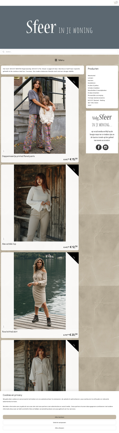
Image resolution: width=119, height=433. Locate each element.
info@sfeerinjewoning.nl (14, 418)
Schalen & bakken (94, 88)
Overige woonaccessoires (96, 98)
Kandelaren (91, 83)
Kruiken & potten (93, 85)
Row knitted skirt (9, 170)
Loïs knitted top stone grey (57, 322)
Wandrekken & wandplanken (97, 90)
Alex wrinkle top (52, 119)
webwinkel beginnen (64, 429)
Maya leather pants (53, 271)
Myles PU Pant (52, 220)
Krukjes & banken (93, 93)
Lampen (90, 78)
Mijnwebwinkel (82, 429)
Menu (59, 60)
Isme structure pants (11, 271)
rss (56, 429)
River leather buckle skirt (13, 373)
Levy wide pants (52, 170)
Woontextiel (91, 75)
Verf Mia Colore (93, 103)
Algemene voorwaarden (9, 392)
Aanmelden (46, 398)
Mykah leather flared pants (14, 322)
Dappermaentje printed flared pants (18, 119)
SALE (89, 105)
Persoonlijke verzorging (95, 95)
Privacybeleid (5, 395)
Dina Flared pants (10, 220)
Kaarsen (90, 80)
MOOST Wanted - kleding (96, 100)
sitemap (52, 429)
